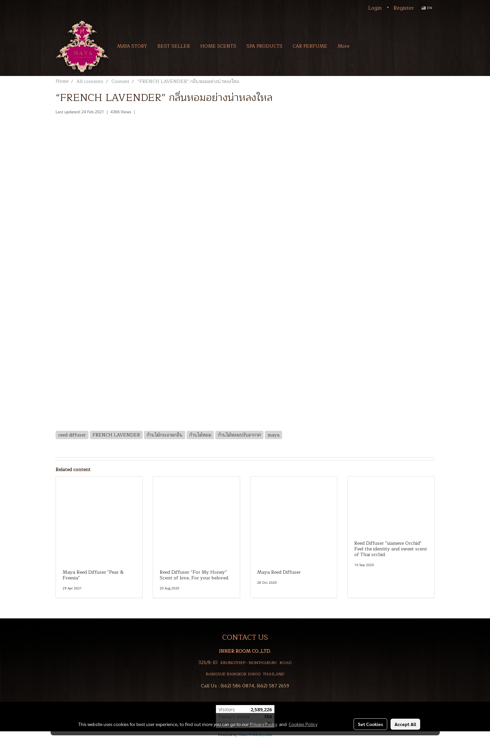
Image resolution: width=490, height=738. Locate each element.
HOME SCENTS (218, 46)
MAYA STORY (132, 46)
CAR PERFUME (310, 46)
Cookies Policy (303, 724)
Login (375, 8)
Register (404, 8)
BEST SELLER (173, 46)
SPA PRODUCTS (264, 46)
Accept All (405, 724)
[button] (364, 46)
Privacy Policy (263, 724)
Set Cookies (370, 724)
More (343, 46)
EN (426, 8)
